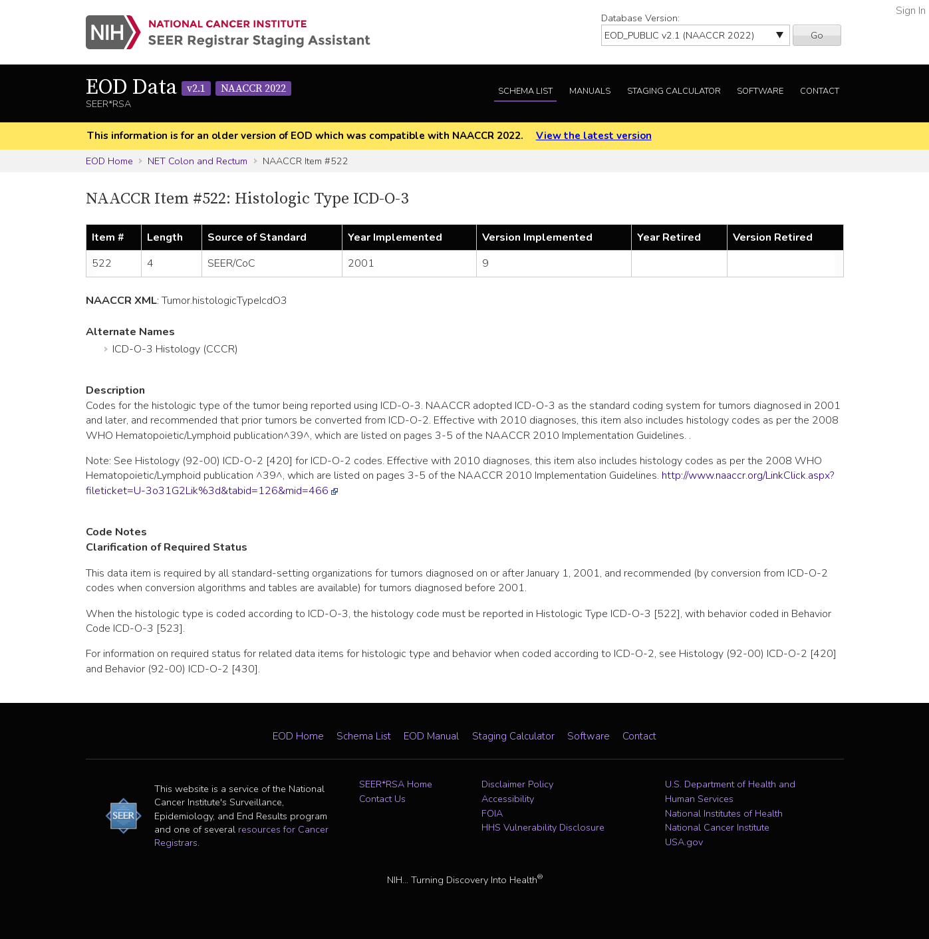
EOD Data (188, 87)
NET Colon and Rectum (197, 161)
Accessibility (507, 798)
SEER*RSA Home (395, 784)
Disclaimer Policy (517, 784)
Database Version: (640, 18)
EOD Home (109, 161)
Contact (819, 91)
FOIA (492, 813)
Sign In (911, 10)
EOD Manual (431, 736)
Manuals (589, 91)
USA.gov (684, 842)
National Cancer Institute (717, 827)
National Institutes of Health (724, 813)
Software (760, 91)
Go (817, 35)
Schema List (525, 91)
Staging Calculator (674, 91)
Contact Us (382, 798)
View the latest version (594, 135)
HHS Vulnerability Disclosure (542, 827)
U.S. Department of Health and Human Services (730, 791)
